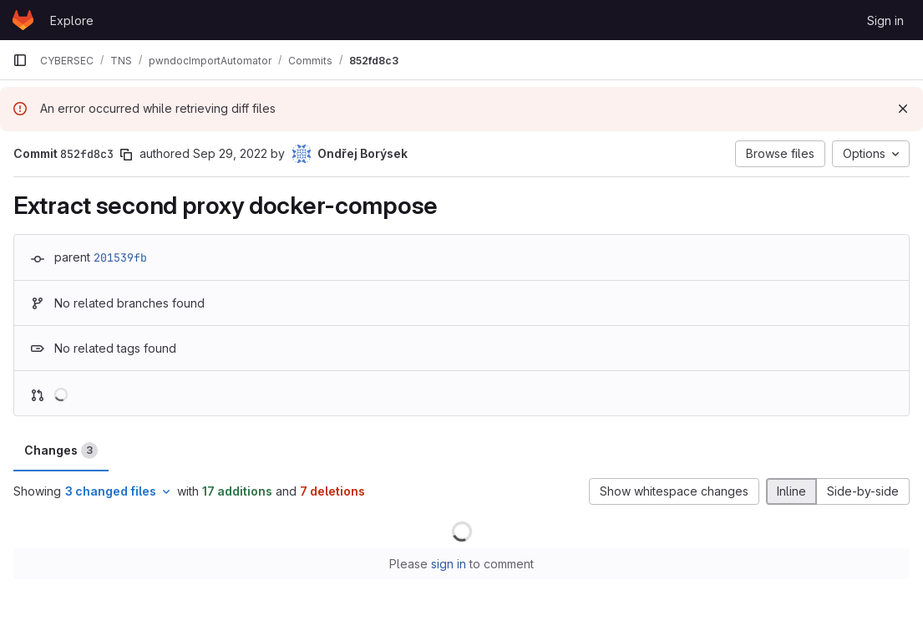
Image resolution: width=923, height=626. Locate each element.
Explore (72, 20)
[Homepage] (23, 20)
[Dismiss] (903, 109)
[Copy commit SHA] (126, 155)
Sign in (885, 20)
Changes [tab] (61, 450)
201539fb (120, 257)
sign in (448, 564)
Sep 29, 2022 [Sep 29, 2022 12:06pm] (230, 153)
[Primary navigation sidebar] (20, 60)
